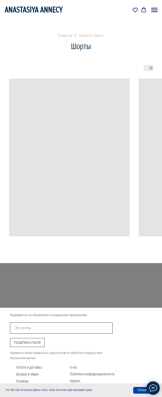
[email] (61, 328)
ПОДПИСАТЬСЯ (27, 343)
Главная (65, 35)
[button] (135, 9)
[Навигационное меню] (154, 10)
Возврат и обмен (27, 374)
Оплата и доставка (29, 368)
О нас (73, 368)
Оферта (75, 381)
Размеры (22, 381)
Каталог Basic (91, 35)
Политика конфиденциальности (92, 374)
